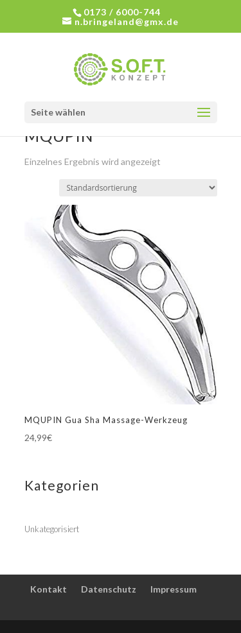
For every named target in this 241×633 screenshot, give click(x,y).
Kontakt (48, 589)
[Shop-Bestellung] (138, 187)
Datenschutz (108, 589)
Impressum (173, 589)
